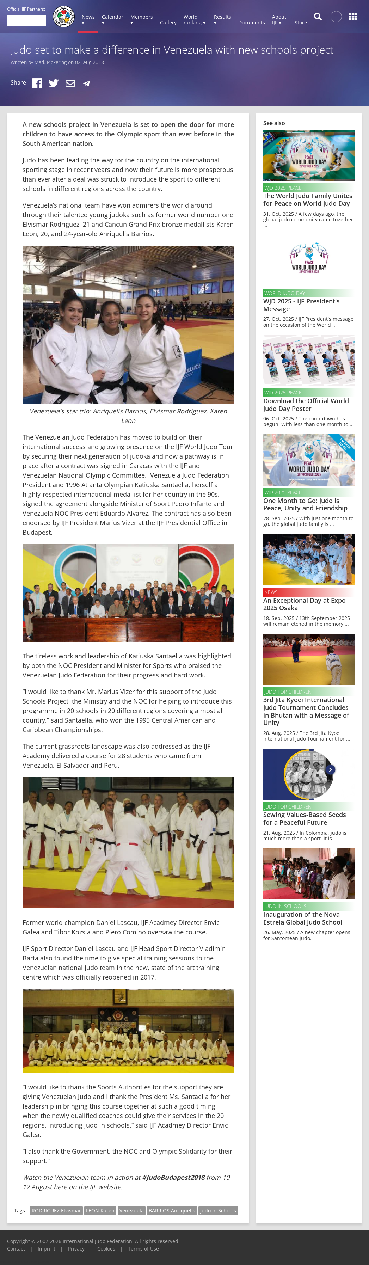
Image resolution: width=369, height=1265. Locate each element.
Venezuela (131, 1210)
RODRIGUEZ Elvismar (56, 1210)
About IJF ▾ (279, 19)
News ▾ (88, 19)
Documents (251, 22)
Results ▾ (222, 19)
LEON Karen (100, 1210)
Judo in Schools (218, 1210)
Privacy (76, 1248)
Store (301, 22)
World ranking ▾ (194, 19)
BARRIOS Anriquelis (172, 1210)
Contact (16, 1248)
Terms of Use (143, 1248)
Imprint (46, 1248)
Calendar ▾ (112, 19)
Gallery (168, 22)
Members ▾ (141, 19)
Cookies (106, 1248)
